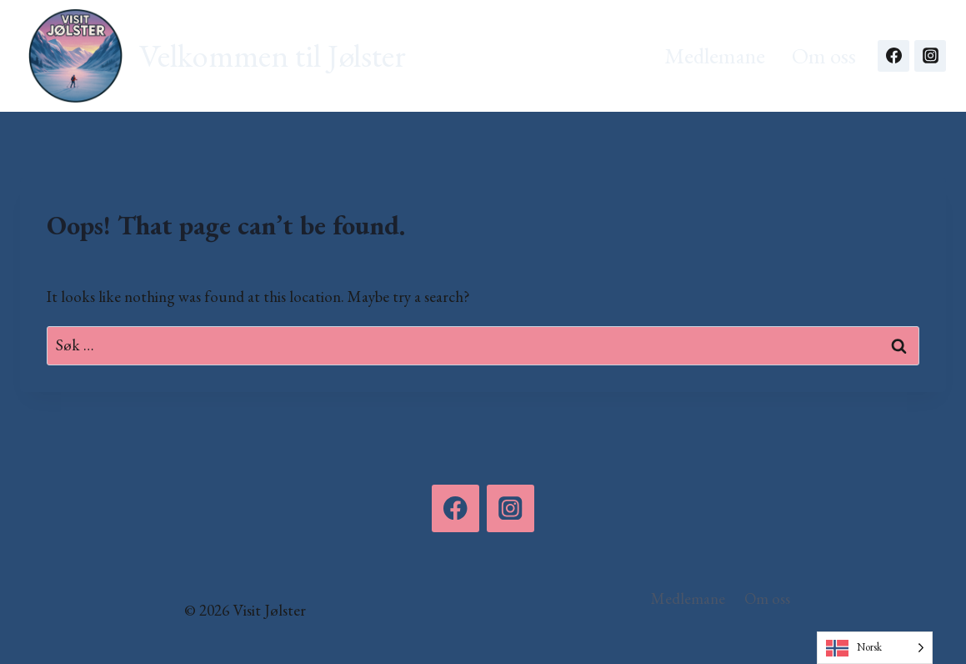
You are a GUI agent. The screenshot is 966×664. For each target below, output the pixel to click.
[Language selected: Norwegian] (875, 647)
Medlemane (714, 55)
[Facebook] (893, 56)
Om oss (824, 55)
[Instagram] (930, 56)
